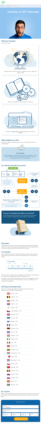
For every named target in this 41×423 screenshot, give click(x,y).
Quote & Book (21, 419)
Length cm (5, 414)
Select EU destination (7, 409)
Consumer (8, 5)
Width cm (14, 414)
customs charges (14, 131)
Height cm (23, 414)
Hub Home (2, 5)
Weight (31, 413)
